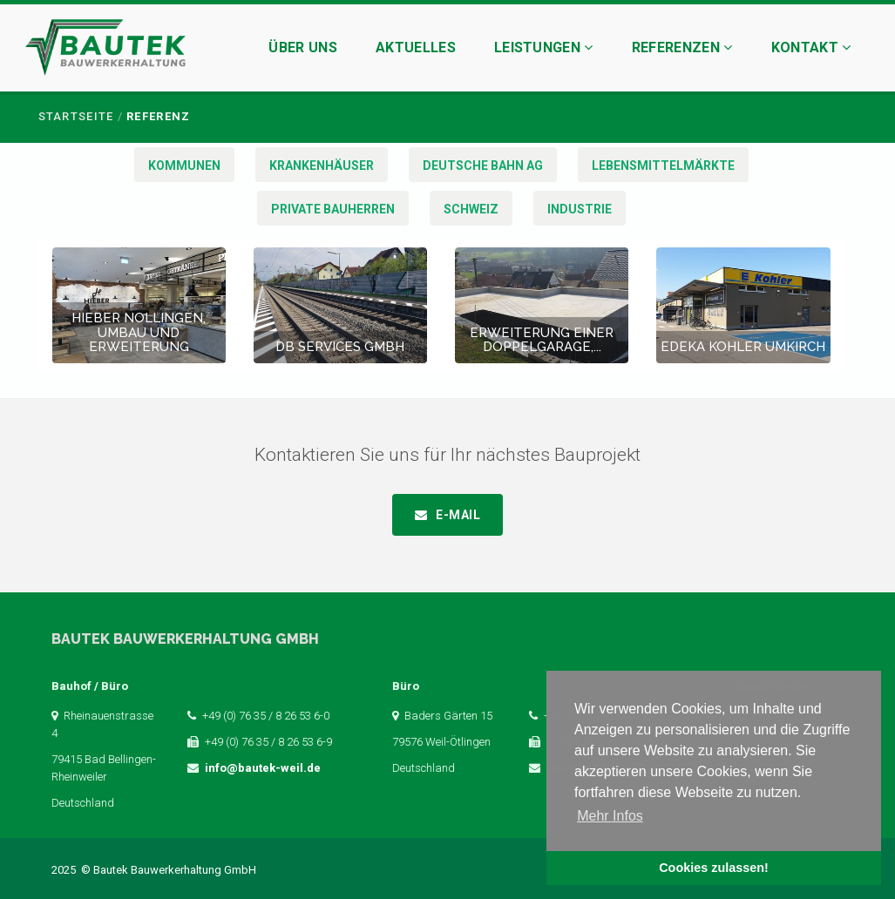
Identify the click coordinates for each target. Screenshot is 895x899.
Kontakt (811, 47)
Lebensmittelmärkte (663, 165)
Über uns (302, 47)
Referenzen (682, 47)
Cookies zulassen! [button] (714, 868)
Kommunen (184, 165)
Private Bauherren (333, 209)
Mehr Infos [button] (610, 815)
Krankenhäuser (321, 165)
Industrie (579, 209)
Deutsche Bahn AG (483, 165)
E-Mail (458, 515)
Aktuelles (416, 47)
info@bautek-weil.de (263, 767)
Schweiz (471, 209)
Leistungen (543, 47)
